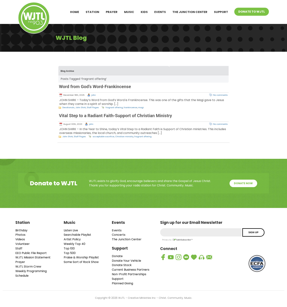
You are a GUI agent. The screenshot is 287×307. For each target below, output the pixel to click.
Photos (20, 235)
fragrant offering (114, 107)
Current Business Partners (130, 270)
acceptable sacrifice (103, 136)
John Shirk (80, 107)
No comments (220, 95)
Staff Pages (93, 107)
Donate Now (243, 183)
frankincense (130, 107)
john (93, 95)
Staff (18, 248)
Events (160, 12)
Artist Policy (72, 239)
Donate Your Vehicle (126, 261)
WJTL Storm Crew (28, 266)
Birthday (21, 230)
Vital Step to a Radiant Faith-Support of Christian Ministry (115, 115)
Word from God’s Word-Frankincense (95, 86)
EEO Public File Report (31, 253)
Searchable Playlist (77, 235)
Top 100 (69, 248)
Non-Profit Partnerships (129, 274)
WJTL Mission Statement (33, 257)
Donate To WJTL (251, 12)
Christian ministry (124, 136)
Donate (117, 256)
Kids (144, 12)
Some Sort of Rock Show (81, 262)
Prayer (112, 12)
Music (129, 12)
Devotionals (68, 107)
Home (74, 12)
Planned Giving (122, 283)
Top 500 (70, 253)
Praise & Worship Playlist (81, 257)
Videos (20, 239)
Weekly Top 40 (74, 244)
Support (221, 12)
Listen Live (71, 230)
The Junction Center (189, 12)
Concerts (118, 235)
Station (92, 12)
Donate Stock (122, 265)
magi (141, 107)
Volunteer (22, 244)
